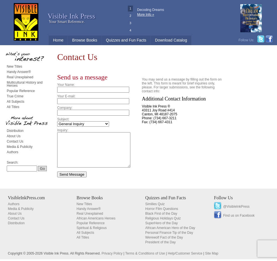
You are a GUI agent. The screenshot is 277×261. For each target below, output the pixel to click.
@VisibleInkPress (236, 208)
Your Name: (66, 85)
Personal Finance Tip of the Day (169, 234)
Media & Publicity (20, 147)
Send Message (71, 181)
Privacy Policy (112, 255)
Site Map (211, 255)
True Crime (15, 96)
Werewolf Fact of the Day (164, 239)
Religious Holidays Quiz (163, 220)
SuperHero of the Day (161, 225)
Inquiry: (62, 130)
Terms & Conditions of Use (145, 255)
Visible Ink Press (71, 16)
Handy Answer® (19, 72)
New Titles (14, 66)
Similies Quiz (155, 206)
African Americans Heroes (96, 220)
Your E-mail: (66, 96)
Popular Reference (21, 91)
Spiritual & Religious (92, 230)
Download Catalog (171, 40)
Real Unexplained (20, 77)
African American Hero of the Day (170, 230)
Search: (12, 162)
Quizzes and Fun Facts (126, 40)
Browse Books (84, 40)
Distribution (15, 131)
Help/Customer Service (185, 255)
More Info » (145, 15)
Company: (65, 108)
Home (58, 40)
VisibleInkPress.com (26, 199)
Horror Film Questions (161, 210)
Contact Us (15, 141)
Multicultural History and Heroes (25, 84)
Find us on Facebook (239, 217)
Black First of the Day (161, 215)
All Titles (13, 107)
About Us (13, 136)
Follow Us (223, 199)
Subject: (63, 119)
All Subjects (15, 102)
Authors (12, 152)
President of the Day (160, 244)
